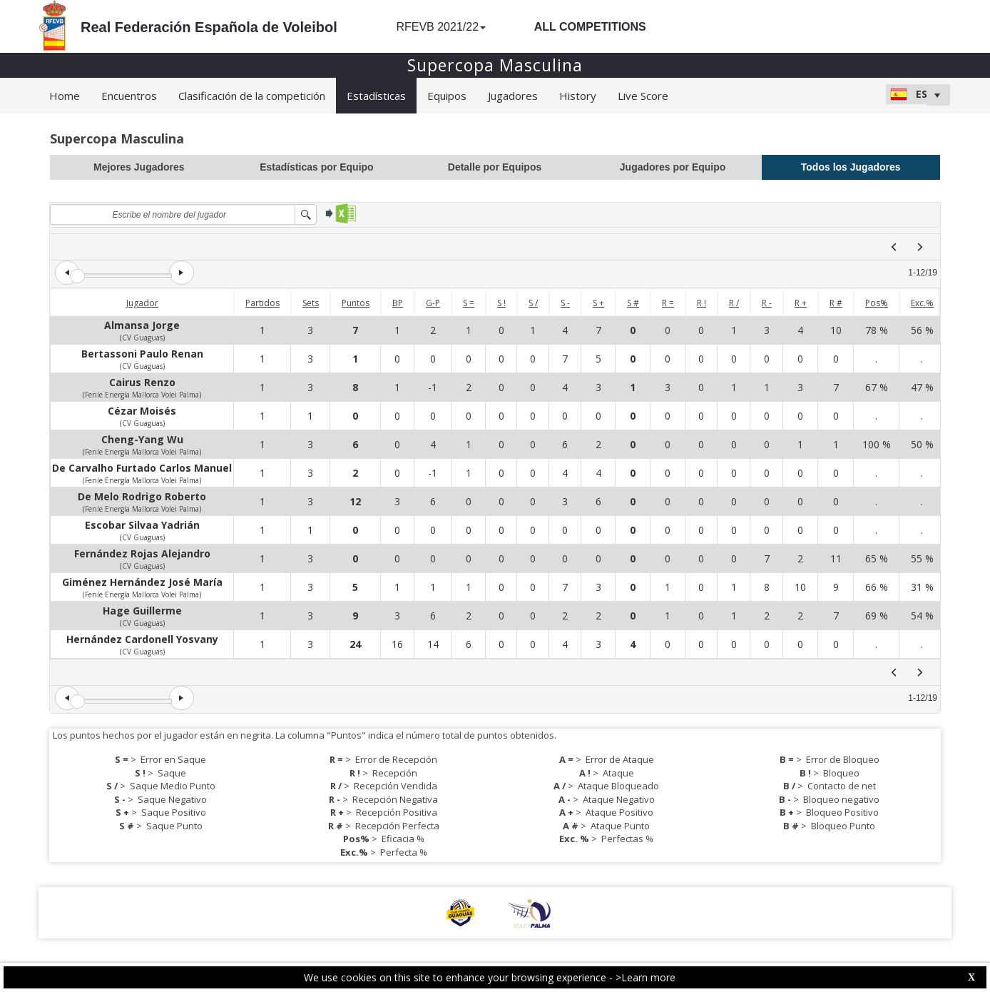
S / (533, 303)
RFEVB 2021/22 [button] (441, 27)
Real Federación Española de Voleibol (209, 27)
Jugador (142, 303)
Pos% (876, 303)
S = (468, 303)
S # (633, 303)
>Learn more (645, 977)
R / (734, 303)
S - (565, 303)
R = (668, 303)
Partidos (262, 303)
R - (767, 303)
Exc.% (922, 303)
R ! (701, 303)
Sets (310, 303)
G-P (433, 303)
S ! (501, 303)
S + (598, 303)
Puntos (355, 303)
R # (836, 303)
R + (801, 303)
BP (397, 303)
